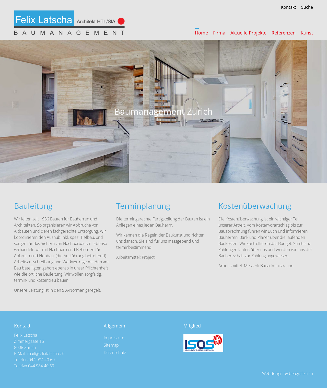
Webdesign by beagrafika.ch (287, 373)
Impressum (114, 337)
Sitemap (111, 345)
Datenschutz (115, 352)
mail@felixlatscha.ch (45, 353)
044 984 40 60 (42, 359)
